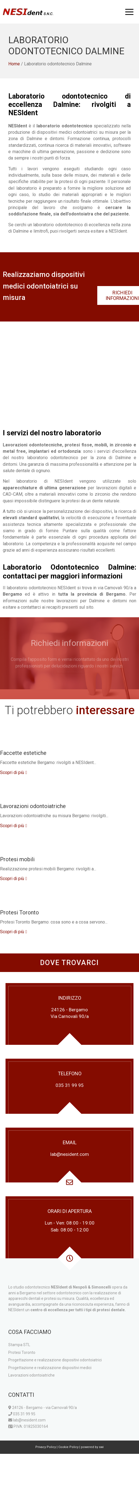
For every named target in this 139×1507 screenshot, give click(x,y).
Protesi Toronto (19, 912)
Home (14, 63)
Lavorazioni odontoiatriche (33, 806)
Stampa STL (19, 1345)
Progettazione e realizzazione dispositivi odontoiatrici (55, 1360)
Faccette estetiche (23, 753)
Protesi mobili (17, 859)
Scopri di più (12, 772)
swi (101, 1447)
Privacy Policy (45, 1447)
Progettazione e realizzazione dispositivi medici (49, 1367)
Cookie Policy (68, 1447)
